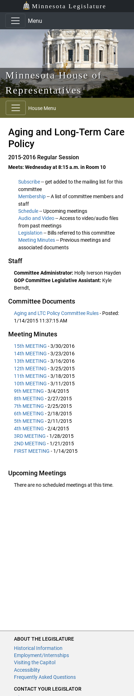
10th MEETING (30, 383)
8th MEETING (29, 398)
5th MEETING (29, 421)
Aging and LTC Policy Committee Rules (57, 313)
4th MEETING (29, 428)
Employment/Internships (41, 655)
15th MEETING (30, 346)
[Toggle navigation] (15, 21)
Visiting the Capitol (34, 662)
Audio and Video (36, 218)
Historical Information (38, 648)
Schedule (28, 211)
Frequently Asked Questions (45, 677)
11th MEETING (30, 376)
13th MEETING (30, 361)
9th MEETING (29, 391)
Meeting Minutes (36, 240)
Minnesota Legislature (64, 5)
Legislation (30, 233)
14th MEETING (30, 353)
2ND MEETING (30, 443)
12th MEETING (30, 368)
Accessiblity (27, 670)
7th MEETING (29, 406)
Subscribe (29, 182)
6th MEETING (29, 413)
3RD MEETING (30, 436)
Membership (32, 196)
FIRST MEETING (32, 451)
